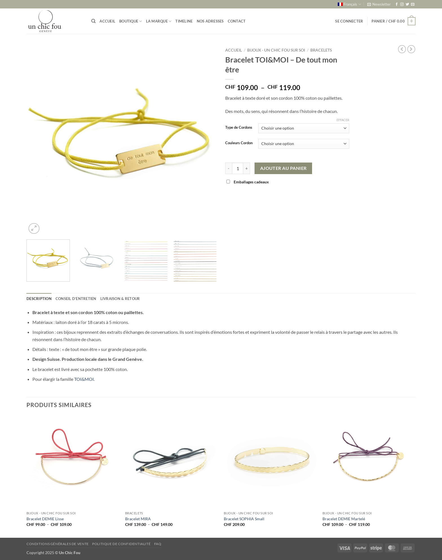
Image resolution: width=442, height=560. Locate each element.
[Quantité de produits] (237, 168)
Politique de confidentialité (121, 544)
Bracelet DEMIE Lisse (45, 518)
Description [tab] (39, 298)
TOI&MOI (84, 379)
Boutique (130, 21)
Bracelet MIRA (138, 518)
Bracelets (321, 50)
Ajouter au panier (283, 168)
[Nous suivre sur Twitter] (407, 4)
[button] (379, 4)
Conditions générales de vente (57, 544)
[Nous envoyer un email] (412, 4)
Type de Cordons (238, 128)
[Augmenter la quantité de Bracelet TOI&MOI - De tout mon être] (246, 168)
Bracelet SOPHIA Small (244, 518)
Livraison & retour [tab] (120, 298)
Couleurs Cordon (239, 143)
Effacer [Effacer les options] (343, 120)
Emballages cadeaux (248, 181)
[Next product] (402, 49)
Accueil (107, 21)
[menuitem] (349, 4)
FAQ (158, 544)
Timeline (184, 21)
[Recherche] (93, 21)
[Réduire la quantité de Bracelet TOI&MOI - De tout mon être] (228, 168)
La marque (159, 21)
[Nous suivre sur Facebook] (396, 4)
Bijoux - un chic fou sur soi (276, 50)
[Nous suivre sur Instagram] (402, 4)
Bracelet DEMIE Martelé (343, 518)
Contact (237, 21)
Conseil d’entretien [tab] (76, 298)
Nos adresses (210, 21)
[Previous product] (411, 49)
